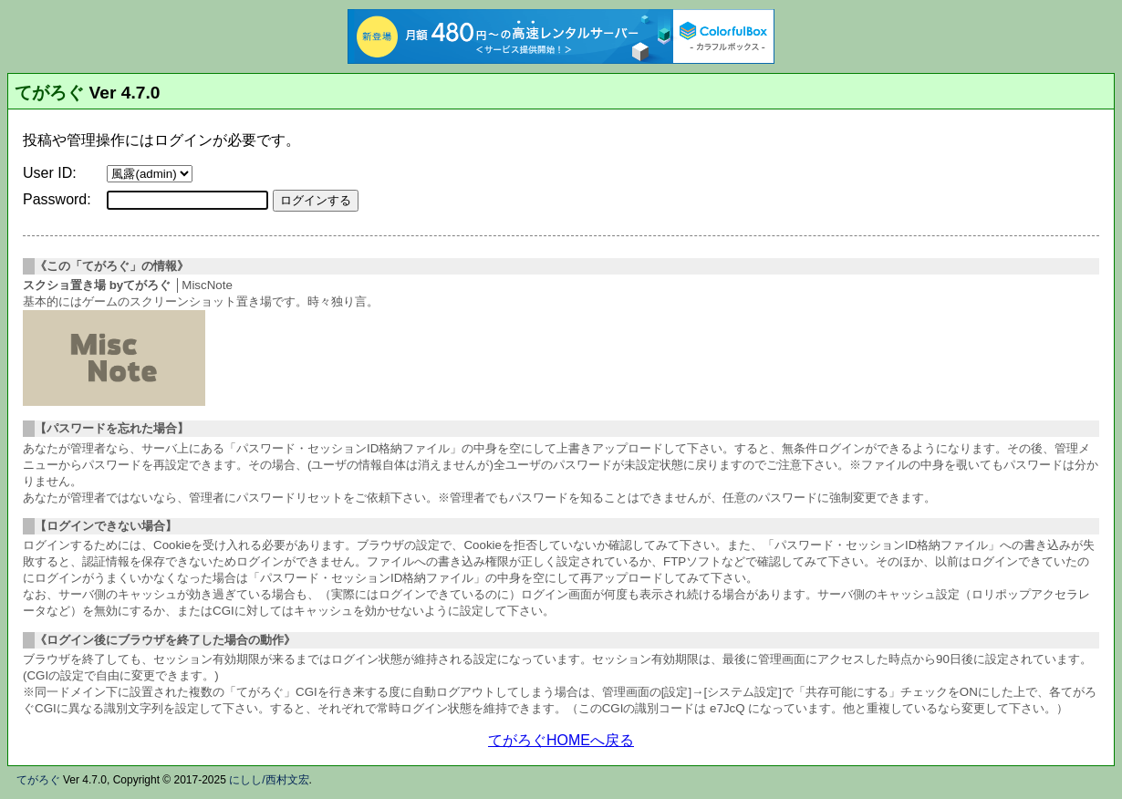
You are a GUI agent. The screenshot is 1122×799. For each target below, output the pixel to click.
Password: (57, 199)
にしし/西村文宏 (268, 779)
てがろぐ (49, 92)
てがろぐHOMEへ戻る (561, 740)
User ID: (50, 173)
